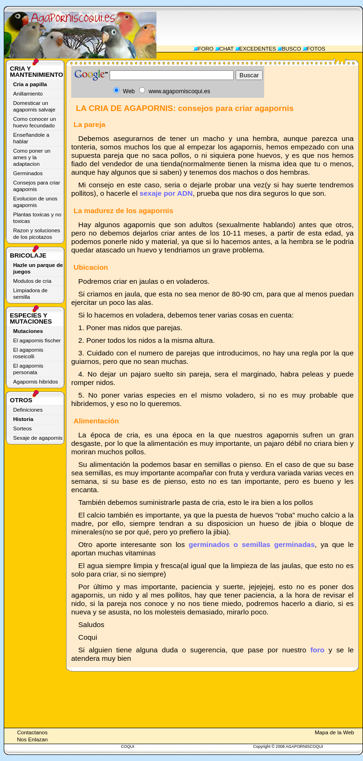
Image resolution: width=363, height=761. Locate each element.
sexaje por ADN (166, 193)
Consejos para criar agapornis (36, 186)
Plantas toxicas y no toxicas (37, 218)
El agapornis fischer (37, 340)
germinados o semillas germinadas (252, 544)
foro (318, 650)
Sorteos (22, 428)
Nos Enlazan (32, 739)
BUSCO (291, 49)
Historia (23, 419)
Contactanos (32, 732)
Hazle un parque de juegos (38, 268)
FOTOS (316, 49)
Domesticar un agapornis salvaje (34, 106)
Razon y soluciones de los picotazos (36, 234)
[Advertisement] (262, 26)
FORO (205, 49)
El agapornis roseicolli (28, 353)
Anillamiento (28, 93)
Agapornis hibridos (35, 381)
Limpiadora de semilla (30, 294)
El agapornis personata (28, 369)
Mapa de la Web (334, 732)
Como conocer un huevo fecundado (34, 122)
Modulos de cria (32, 281)
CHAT (226, 49)
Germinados (28, 173)
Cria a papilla (30, 84)
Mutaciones (28, 331)
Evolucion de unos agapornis (35, 202)
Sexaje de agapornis (38, 438)
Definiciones (28, 410)
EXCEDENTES (257, 49)
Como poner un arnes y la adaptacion (32, 157)
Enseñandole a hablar (31, 138)
